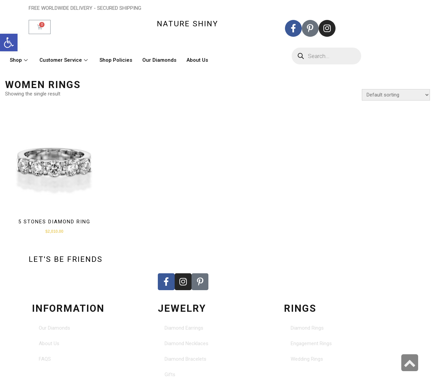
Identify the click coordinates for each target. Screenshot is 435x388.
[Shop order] (396, 95)
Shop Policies (115, 60)
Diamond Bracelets (185, 359)
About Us (197, 60)
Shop (19, 60)
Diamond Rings (307, 328)
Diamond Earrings (184, 328)
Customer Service (64, 60)
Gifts (170, 374)
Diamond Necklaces (186, 343)
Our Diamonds (159, 60)
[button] (9, 42)
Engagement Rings (311, 343)
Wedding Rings (307, 359)
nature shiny (187, 23)
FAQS (45, 359)
